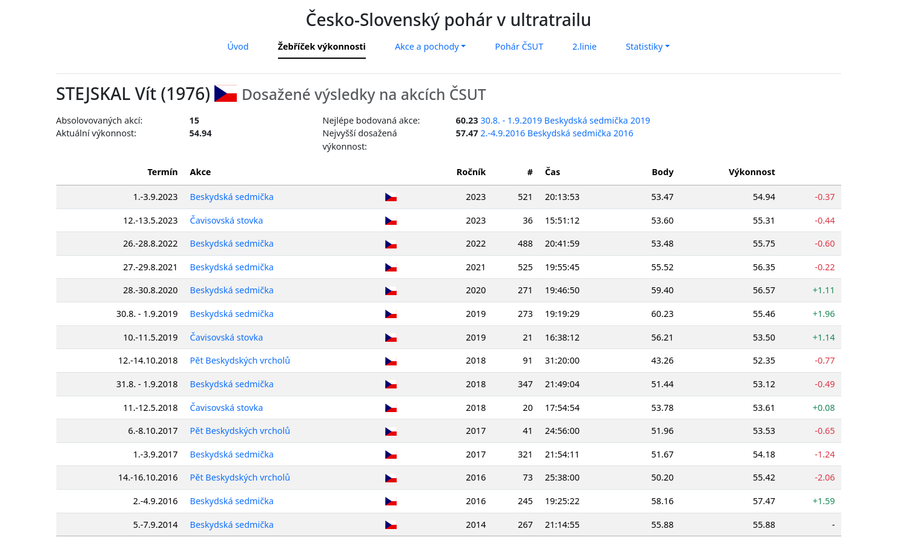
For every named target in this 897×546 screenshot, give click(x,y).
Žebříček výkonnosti (322, 46)
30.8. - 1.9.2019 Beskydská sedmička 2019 (565, 120)
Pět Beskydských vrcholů (241, 360)
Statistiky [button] (644, 46)
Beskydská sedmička (232, 196)
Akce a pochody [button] (427, 46)
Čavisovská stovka (227, 220)
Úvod (237, 46)
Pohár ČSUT (519, 46)
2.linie (584, 46)
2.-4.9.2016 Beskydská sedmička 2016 (557, 133)
